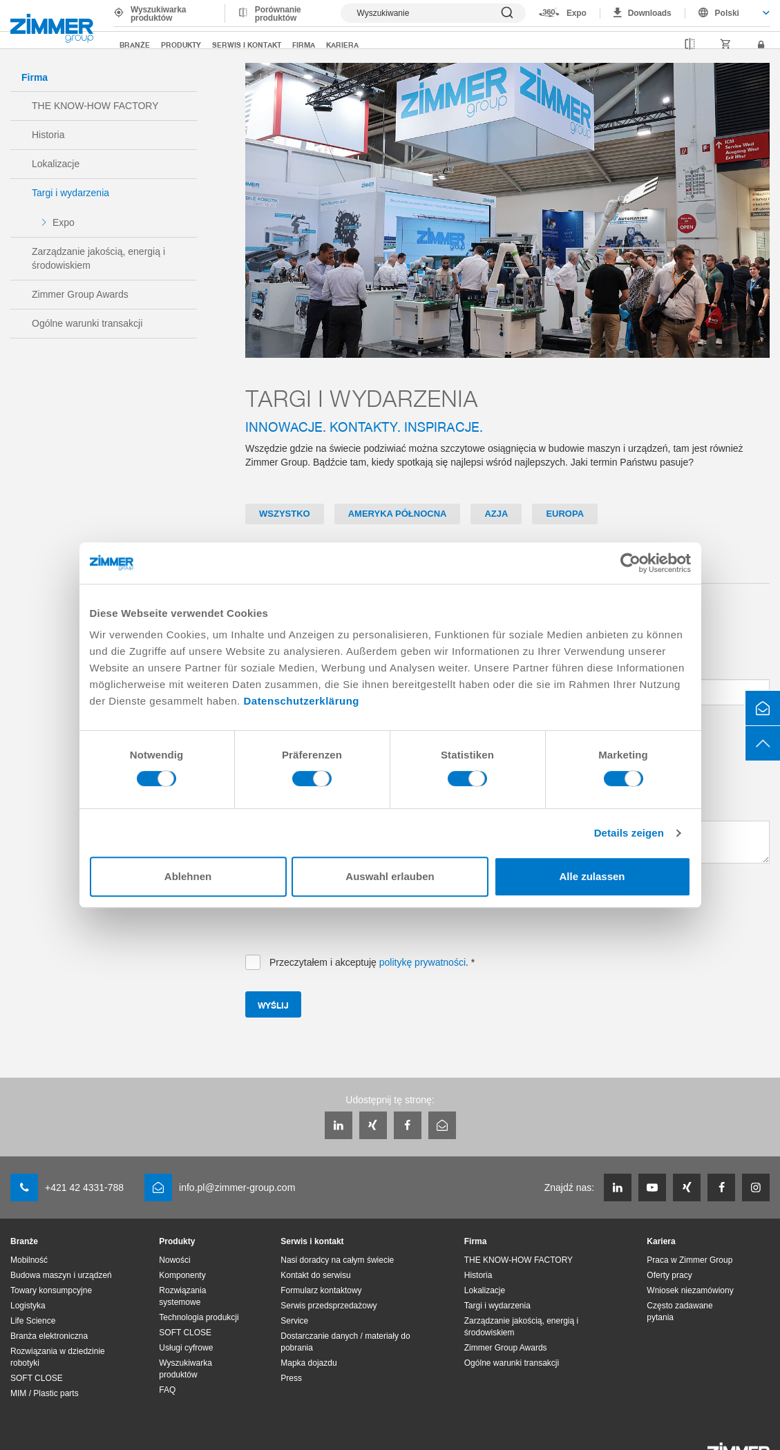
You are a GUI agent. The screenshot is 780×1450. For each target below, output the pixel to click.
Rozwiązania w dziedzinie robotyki (57, 1357)
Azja (496, 513)
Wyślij (273, 1005)
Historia (48, 134)
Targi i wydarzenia (70, 192)
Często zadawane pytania (679, 1311)
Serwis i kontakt (246, 44)
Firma (303, 44)
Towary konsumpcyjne (51, 1290)
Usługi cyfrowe (186, 1348)
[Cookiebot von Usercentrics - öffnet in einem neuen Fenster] (630, 563)
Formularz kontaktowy (320, 1290)
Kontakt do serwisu (315, 1275)
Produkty (181, 44)
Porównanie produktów (278, 14)
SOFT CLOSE (36, 1378)
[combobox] (727, 13)
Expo (577, 13)
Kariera (342, 44)
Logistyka (28, 1305)
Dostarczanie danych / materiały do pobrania (345, 1342)
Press (291, 1378)
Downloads (650, 13)
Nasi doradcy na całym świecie (337, 1260)
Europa (565, 513)
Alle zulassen (592, 876)
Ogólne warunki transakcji (87, 323)
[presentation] (350, 918)
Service (294, 1321)
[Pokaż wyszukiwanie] (433, 13)
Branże (135, 44)
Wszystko (284, 513)
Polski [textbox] (727, 13)
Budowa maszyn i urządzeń (61, 1275)
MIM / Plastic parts (44, 1393)
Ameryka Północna (397, 513)
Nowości (174, 1260)
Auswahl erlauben (389, 876)
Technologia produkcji (198, 1317)
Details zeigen (629, 833)
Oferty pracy (669, 1275)
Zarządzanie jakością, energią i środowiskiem (98, 258)
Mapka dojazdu (308, 1363)
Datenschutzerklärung (301, 701)
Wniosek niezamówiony (690, 1290)
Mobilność (29, 1260)
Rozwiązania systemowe (182, 1296)
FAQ (167, 1390)
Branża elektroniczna (49, 1336)
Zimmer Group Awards (80, 294)
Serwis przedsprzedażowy (328, 1305)
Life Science (32, 1321)
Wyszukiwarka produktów (158, 14)
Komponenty (182, 1275)
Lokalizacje (55, 163)
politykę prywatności (422, 962)
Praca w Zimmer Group (689, 1260)
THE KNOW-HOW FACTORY (95, 105)
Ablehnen (187, 876)
